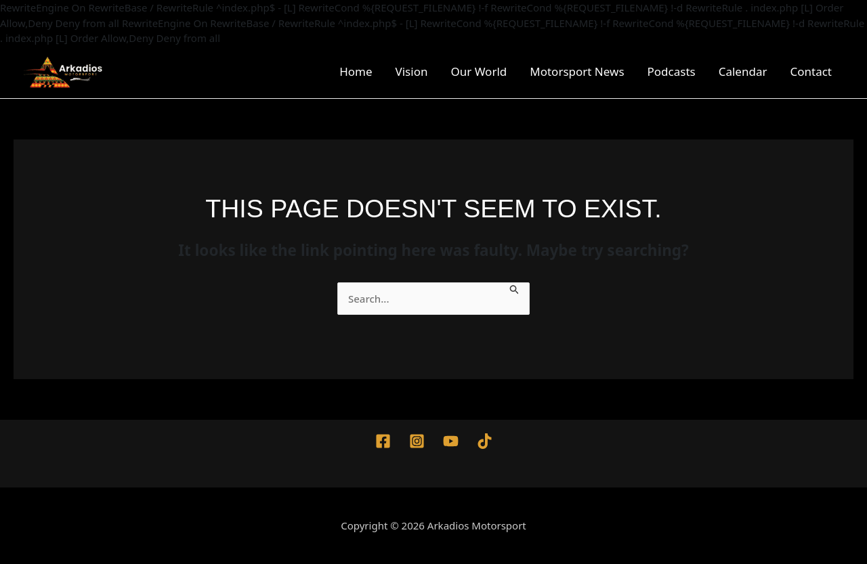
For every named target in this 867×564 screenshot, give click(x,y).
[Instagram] (417, 441)
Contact (811, 71)
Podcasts (672, 71)
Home (355, 71)
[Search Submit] (514, 288)
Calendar (743, 71)
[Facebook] (383, 441)
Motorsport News (577, 71)
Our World (478, 71)
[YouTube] (451, 441)
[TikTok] (484, 441)
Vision (412, 71)
